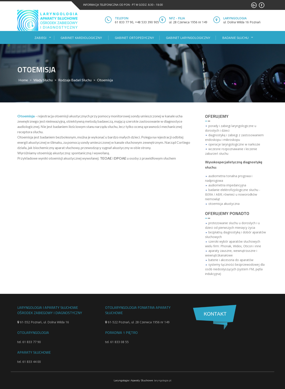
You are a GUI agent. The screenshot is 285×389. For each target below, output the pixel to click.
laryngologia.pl (162, 380)
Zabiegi (40, 38)
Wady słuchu (43, 80)
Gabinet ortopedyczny (134, 38)
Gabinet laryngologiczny (188, 38)
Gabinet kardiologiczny (82, 38)
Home (23, 80)
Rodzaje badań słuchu (75, 80)
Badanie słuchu (235, 38)
